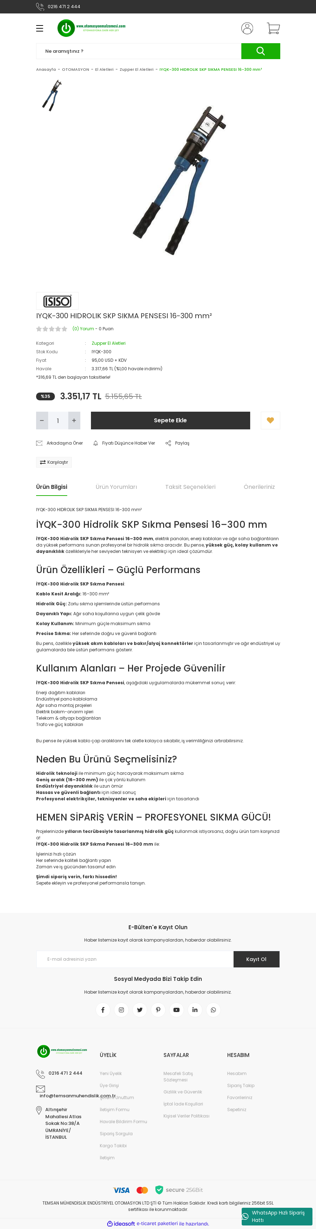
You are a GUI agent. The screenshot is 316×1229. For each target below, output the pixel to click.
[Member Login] (245, 28)
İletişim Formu (115, 1110)
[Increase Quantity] (74, 420)
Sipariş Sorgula (116, 1134)
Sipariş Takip (240, 1085)
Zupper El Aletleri (109, 343)
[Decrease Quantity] (42, 420)
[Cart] (272, 28)
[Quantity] (58, 420)
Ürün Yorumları (116, 487)
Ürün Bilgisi (51, 487)
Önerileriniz (259, 487)
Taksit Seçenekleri (190, 487)
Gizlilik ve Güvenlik (182, 1092)
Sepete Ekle (170, 420)
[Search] (158, 51)
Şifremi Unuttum (117, 1097)
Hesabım (237, 1073)
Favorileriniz (239, 1097)
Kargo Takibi (113, 1146)
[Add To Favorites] (270, 420)
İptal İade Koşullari (183, 1104)
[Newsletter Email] (158, 959)
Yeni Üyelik (111, 1073)
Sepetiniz (236, 1110)
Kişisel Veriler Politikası (186, 1116)
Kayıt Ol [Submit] (256, 959)
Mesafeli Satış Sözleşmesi (178, 1076)
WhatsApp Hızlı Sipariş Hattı (273, 1216)
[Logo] (92, 28)
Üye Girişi (109, 1085)
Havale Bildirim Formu (123, 1122)
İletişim (107, 1158)
